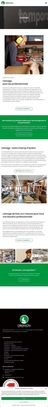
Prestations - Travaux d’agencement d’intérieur (16, 349)
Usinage (6, 352)
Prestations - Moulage (9, 345)
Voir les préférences (24, 402)
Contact (6, 359)
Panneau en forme (9, 343)
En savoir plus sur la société (24, 134)
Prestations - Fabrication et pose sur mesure (15, 350)
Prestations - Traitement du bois (12, 347)
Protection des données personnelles (28, 405)
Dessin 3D (6, 353)
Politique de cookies (16, 405)
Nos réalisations (8, 357)
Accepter (24, 398)
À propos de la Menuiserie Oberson (13, 342)
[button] (46, 388)
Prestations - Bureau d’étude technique (14, 355)
